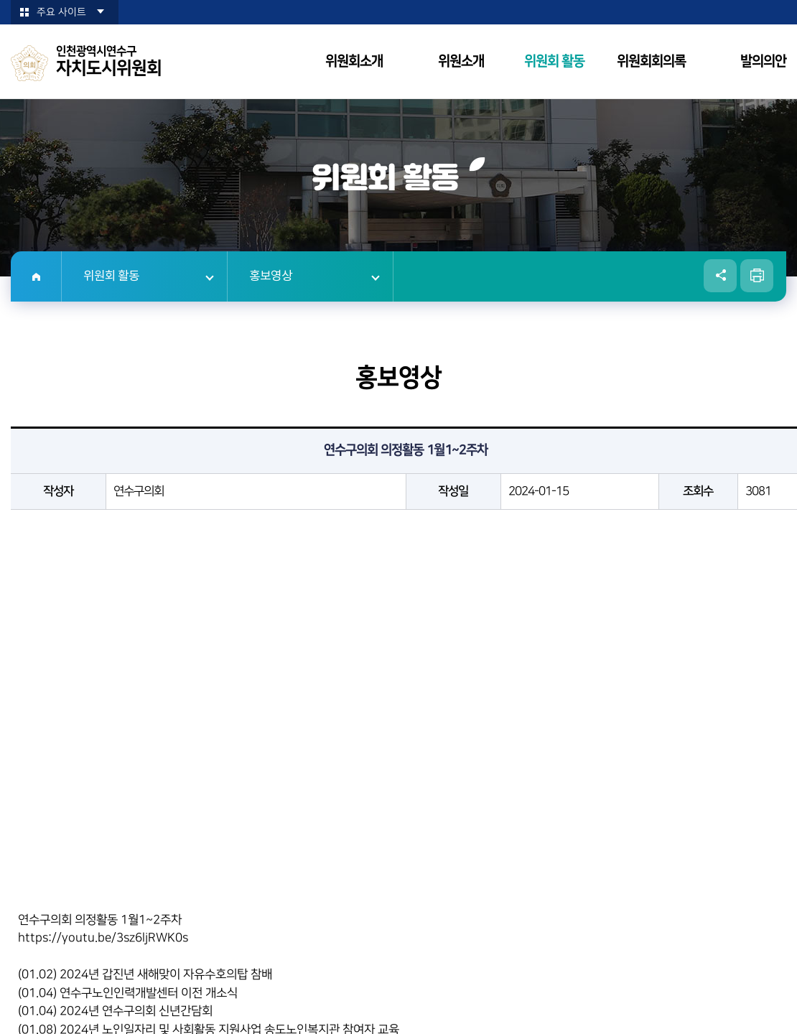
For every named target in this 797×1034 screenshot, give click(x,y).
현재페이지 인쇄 (756, 275)
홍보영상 (270, 276)
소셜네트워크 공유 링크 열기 (720, 275)
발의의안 (763, 61)
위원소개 (461, 61)
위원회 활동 (554, 61)
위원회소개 (354, 61)
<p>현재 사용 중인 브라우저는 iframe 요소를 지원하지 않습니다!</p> (405, 711)
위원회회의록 (651, 61)
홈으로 (36, 276)
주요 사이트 (61, 12)
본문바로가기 (0, 0)
